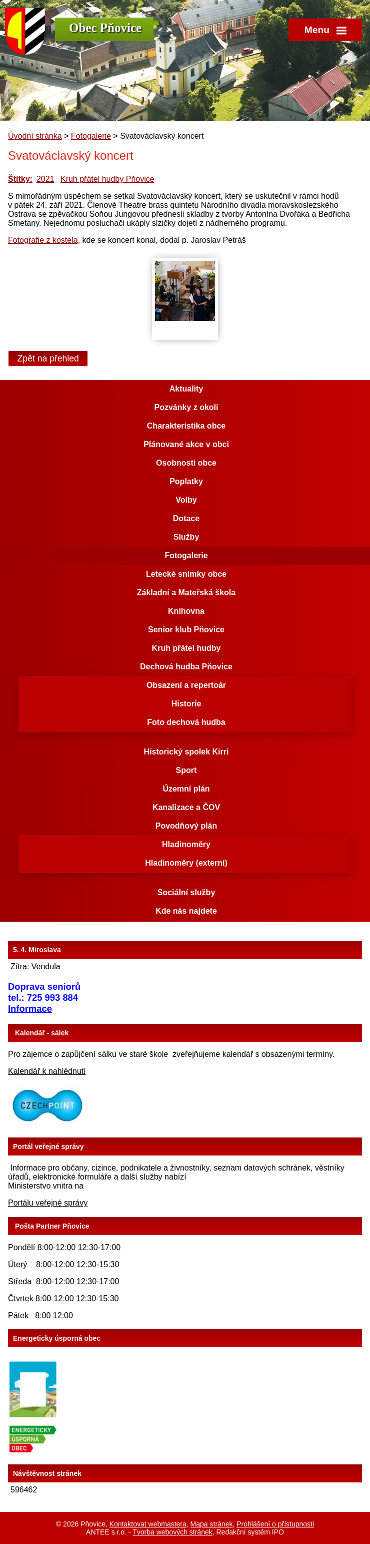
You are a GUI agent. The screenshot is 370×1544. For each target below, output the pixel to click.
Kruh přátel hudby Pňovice (107, 179)
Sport (186, 770)
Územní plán (186, 789)
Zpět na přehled (48, 358)
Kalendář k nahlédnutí (47, 1071)
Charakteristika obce (186, 426)
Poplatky (186, 481)
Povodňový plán (187, 826)
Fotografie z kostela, (44, 240)
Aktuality (187, 388)
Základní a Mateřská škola (186, 592)
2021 (45, 179)
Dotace (186, 518)
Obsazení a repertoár (186, 685)
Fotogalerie (91, 136)
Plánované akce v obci (186, 444)
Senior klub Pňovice (186, 629)
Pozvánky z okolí (186, 407)
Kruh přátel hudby (186, 648)
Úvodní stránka (35, 136)
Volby (186, 500)
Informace (30, 1008)
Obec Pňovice (105, 28)
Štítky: (20, 179)
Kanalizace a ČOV (186, 807)
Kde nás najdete (186, 911)
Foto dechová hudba (186, 722)
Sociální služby (187, 892)
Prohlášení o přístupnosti (275, 1524)
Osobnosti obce (186, 463)
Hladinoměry (186, 844)
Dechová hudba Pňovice (186, 666)
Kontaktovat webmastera (148, 1524)
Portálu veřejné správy (48, 1203)
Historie (187, 703)
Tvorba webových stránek (172, 1532)
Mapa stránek (211, 1524)
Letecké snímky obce (186, 574)
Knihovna (186, 611)
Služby (187, 537)
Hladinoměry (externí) (186, 863)
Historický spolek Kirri (186, 751)
